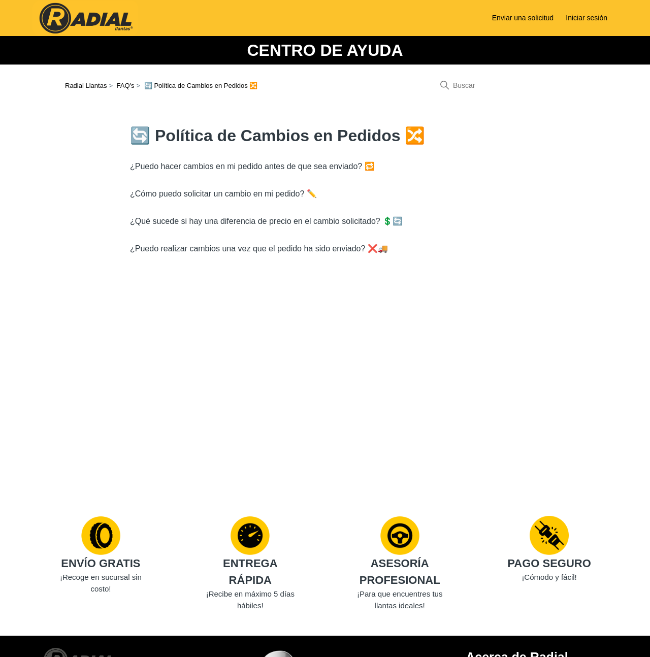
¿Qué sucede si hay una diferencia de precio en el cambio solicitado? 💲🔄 (266, 221)
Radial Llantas (86, 85)
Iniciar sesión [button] (586, 18)
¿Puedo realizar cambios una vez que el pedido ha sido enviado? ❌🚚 (259, 248)
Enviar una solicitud (523, 18)
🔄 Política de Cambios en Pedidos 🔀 (201, 85)
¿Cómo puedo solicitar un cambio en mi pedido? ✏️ (223, 193)
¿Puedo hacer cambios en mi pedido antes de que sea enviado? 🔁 (252, 166)
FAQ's (126, 85)
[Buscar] (509, 85)
